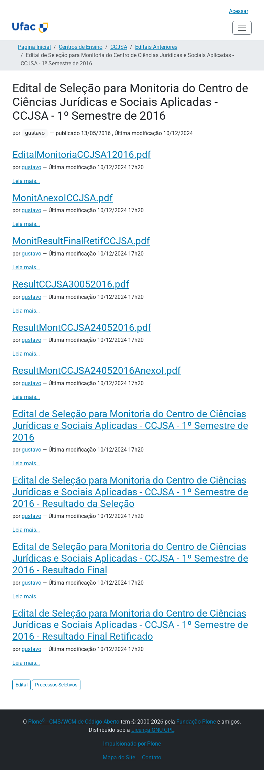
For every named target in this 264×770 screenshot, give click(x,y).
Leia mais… (26, 181)
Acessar (238, 11)
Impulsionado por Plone (132, 743)
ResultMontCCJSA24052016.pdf (81, 327)
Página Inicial (34, 47)
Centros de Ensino (80, 47)
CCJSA (118, 47)
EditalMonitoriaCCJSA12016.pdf (81, 154)
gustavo (31, 167)
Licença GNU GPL (152, 730)
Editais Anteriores (156, 47)
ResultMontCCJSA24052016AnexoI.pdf (96, 370)
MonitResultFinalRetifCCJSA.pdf (81, 241)
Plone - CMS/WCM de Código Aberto (73, 721)
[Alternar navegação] (242, 28)
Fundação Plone (196, 721)
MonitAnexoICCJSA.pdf (62, 198)
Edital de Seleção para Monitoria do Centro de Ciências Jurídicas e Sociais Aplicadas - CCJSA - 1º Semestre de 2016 (130, 425)
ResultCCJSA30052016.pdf (70, 284)
